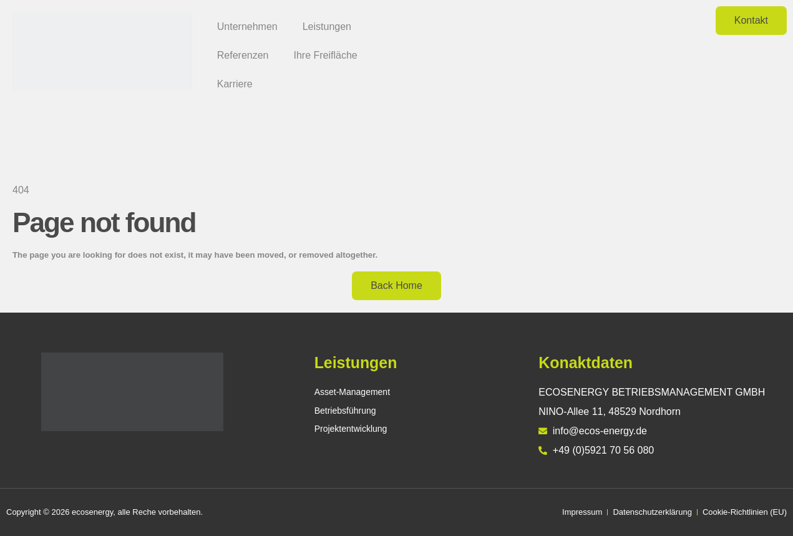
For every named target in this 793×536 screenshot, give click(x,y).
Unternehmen (247, 26)
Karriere (235, 84)
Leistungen (327, 26)
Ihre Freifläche (325, 55)
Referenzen (243, 55)
